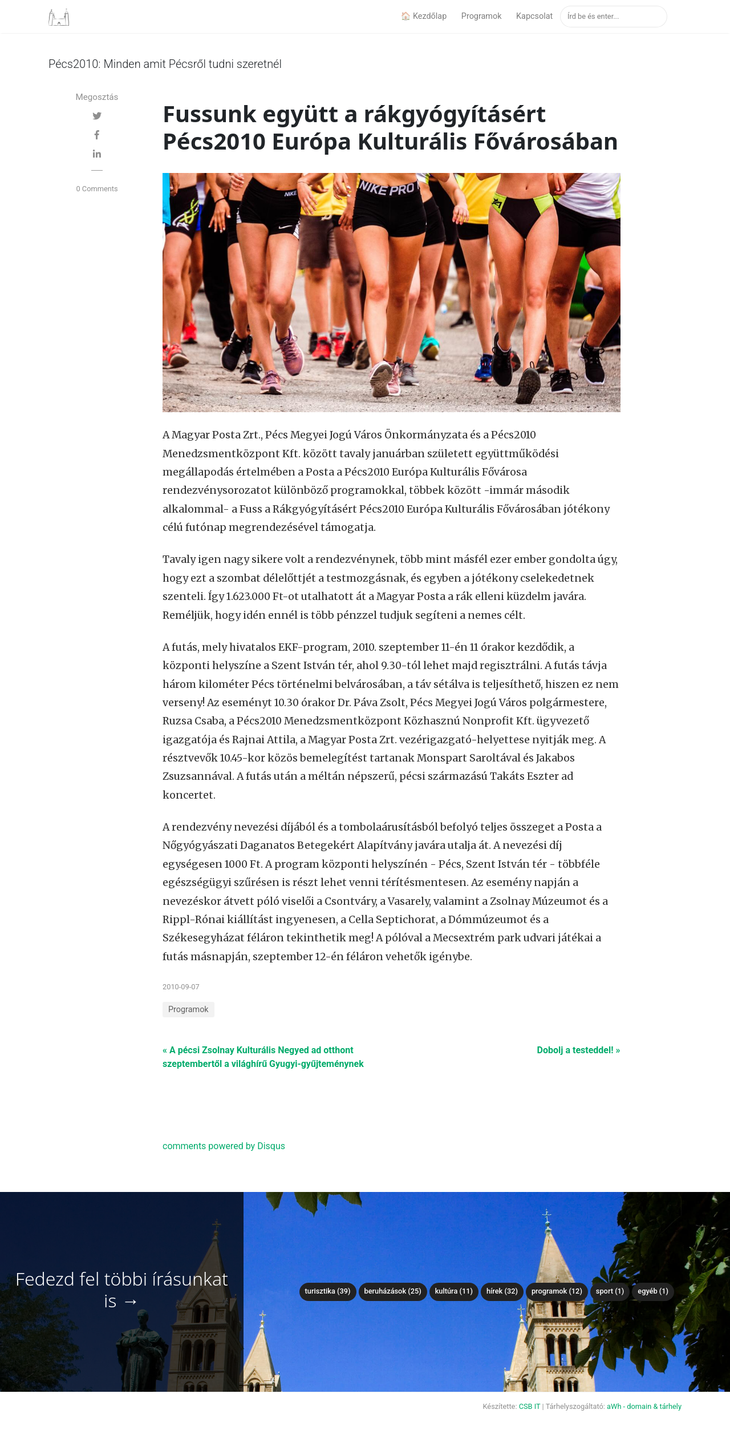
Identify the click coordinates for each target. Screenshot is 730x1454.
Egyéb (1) (653, 1291)
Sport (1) (610, 1291)
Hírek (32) (502, 1291)
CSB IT (530, 1406)
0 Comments (96, 188)
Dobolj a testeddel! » (578, 1050)
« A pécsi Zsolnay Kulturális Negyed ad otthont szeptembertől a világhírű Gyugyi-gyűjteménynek (263, 1057)
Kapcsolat (534, 16)
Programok (481, 16)
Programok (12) (557, 1291)
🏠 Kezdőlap (423, 16)
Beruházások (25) (392, 1291)
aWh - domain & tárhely (644, 1406)
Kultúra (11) (454, 1291)
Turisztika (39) (328, 1291)
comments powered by (224, 1146)
